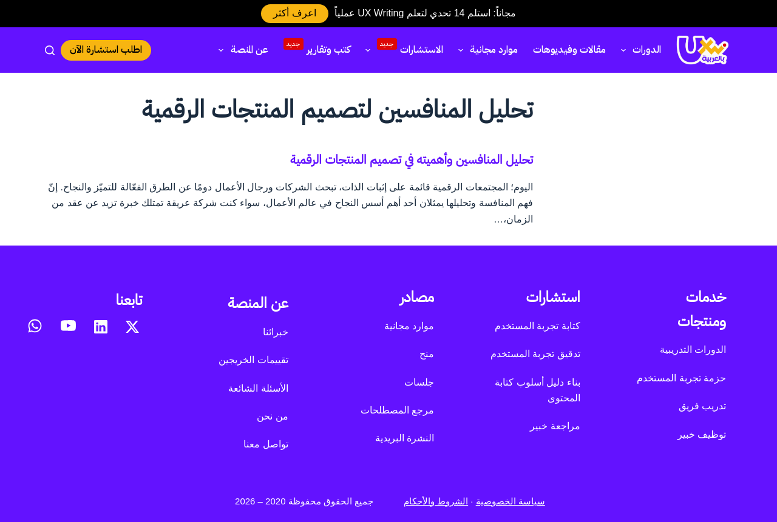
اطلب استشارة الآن (106, 49)
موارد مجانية (485, 49)
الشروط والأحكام (436, 501)
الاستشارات (402, 48)
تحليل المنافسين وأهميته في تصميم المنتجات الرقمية (411, 159)
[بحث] (50, 50)
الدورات (638, 49)
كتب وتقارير (316, 48)
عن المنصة (241, 49)
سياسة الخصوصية (510, 501)
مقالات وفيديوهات (569, 49)
